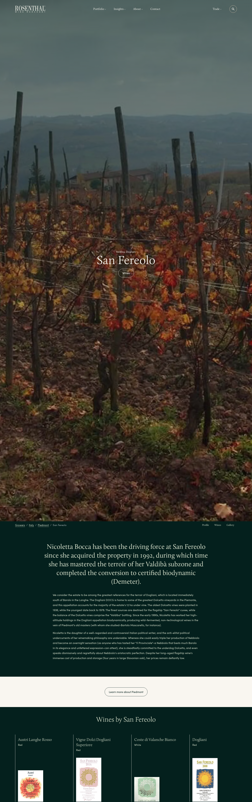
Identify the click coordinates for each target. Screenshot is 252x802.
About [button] (138, 9)
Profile (205, 525)
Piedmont (43, 525)
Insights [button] (119, 9)
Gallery (230, 525)
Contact (155, 9)
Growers (20, 525)
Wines (126, 273)
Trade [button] (217, 9)
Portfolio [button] (99, 9)
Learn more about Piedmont (126, 692)
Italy (31, 525)
